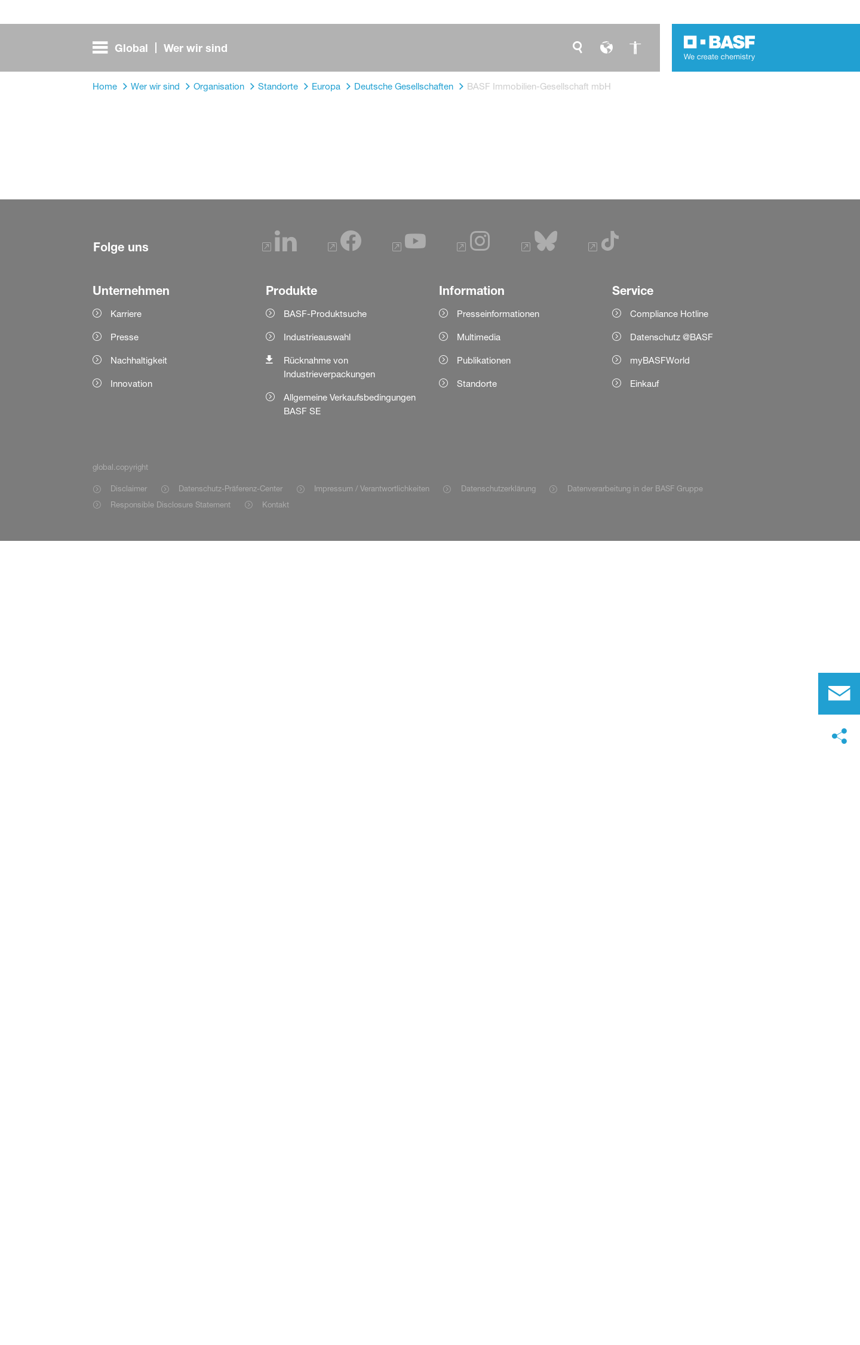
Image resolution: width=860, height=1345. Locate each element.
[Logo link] (719, 48)
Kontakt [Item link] (275, 504)
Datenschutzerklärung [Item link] (498, 488)
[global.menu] (165, 48)
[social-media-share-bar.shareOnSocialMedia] (839, 737)
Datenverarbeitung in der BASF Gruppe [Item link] (635, 488)
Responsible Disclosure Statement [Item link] (170, 504)
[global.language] (606, 48)
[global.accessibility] (635, 48)
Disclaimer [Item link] (128, 488)
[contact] (839, 694)
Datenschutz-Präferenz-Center (230, 488)
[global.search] (577, 48)
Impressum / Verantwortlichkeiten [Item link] (371, 488)
